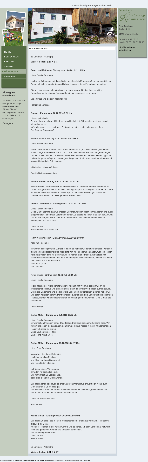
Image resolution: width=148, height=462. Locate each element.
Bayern (47, 460)
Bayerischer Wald (37, 460)
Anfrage (9, 76)
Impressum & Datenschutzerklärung (69, 460)
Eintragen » (7, 123)
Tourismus (18, 460)
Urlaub (52, 460)
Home (7, 52)
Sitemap (87, 460)
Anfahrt (9, 67)
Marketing (26, 460)
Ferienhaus (11, 57)
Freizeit (9, 62)
